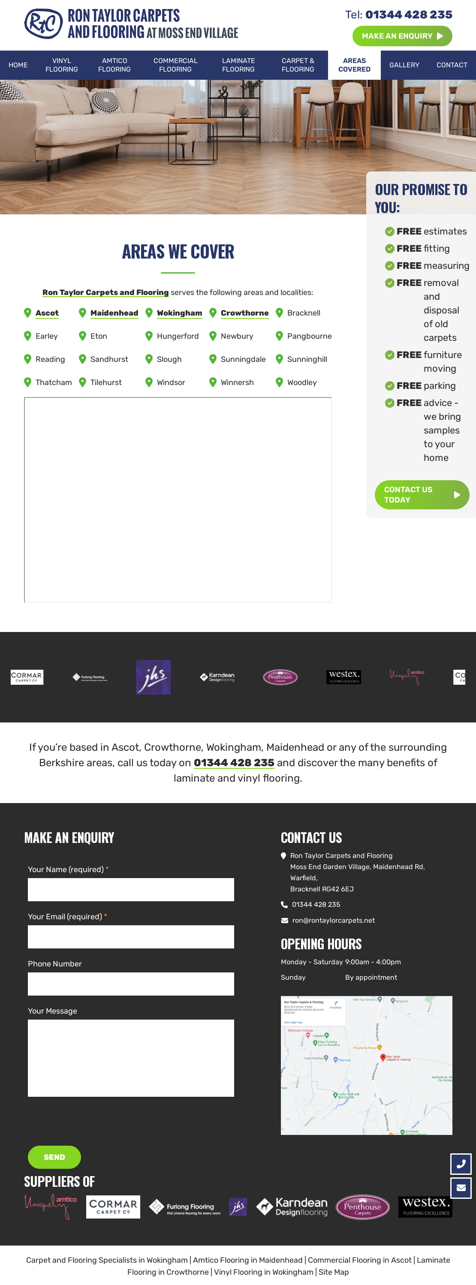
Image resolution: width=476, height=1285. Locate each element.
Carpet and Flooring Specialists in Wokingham (107, 1260)
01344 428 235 (398, 15)
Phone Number (55, 964)
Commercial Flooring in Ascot (360, 1260)
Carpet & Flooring (298, 65)
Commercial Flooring (176, 65)
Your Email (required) (65, 916)
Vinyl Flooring (61, 65)
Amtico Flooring (114, 65)
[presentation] (93, 1121)
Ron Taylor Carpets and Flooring (105, 292)
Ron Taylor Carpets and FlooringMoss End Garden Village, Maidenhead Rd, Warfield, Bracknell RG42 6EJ (357, 872)
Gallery (404, 65)
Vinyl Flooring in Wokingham (263, 1272)
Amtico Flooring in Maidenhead (248, 1260)
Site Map (334, 1272)
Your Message (52, 1011)
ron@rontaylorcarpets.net (333, 920)
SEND (54, 1157)
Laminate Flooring (238, 65)
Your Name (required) (66, 869)
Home (18, 65)
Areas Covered (354, 65)
